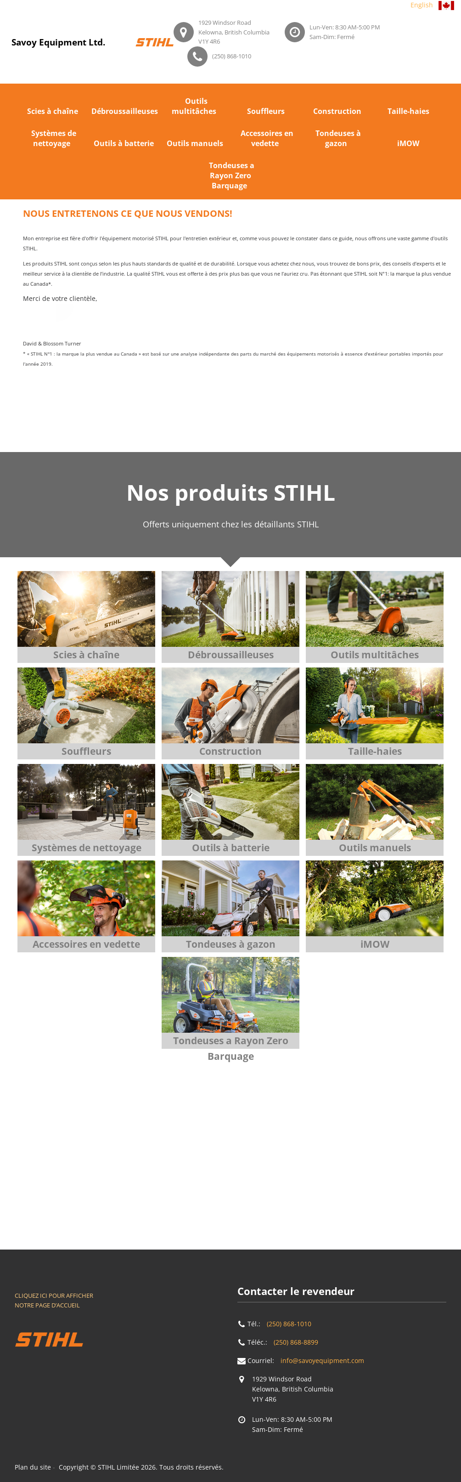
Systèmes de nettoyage (53, 138)
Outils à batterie (124, 143)
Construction (337, 111)
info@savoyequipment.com (322, 1360)
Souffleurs (266, 111)
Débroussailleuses (124, 111)
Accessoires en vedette (267, 138)
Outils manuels (195, 143)
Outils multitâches (194, 106)
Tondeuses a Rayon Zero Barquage (231, 175)
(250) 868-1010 (231, 56)
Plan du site (33, 1467)
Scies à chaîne (52, 111)
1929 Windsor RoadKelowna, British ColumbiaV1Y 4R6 (234, 31)
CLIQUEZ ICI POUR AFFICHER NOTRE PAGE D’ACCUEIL (54, 1300)
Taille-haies (408, 111)
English (421, 4)
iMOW (408, 143)
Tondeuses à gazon (338, 138)
